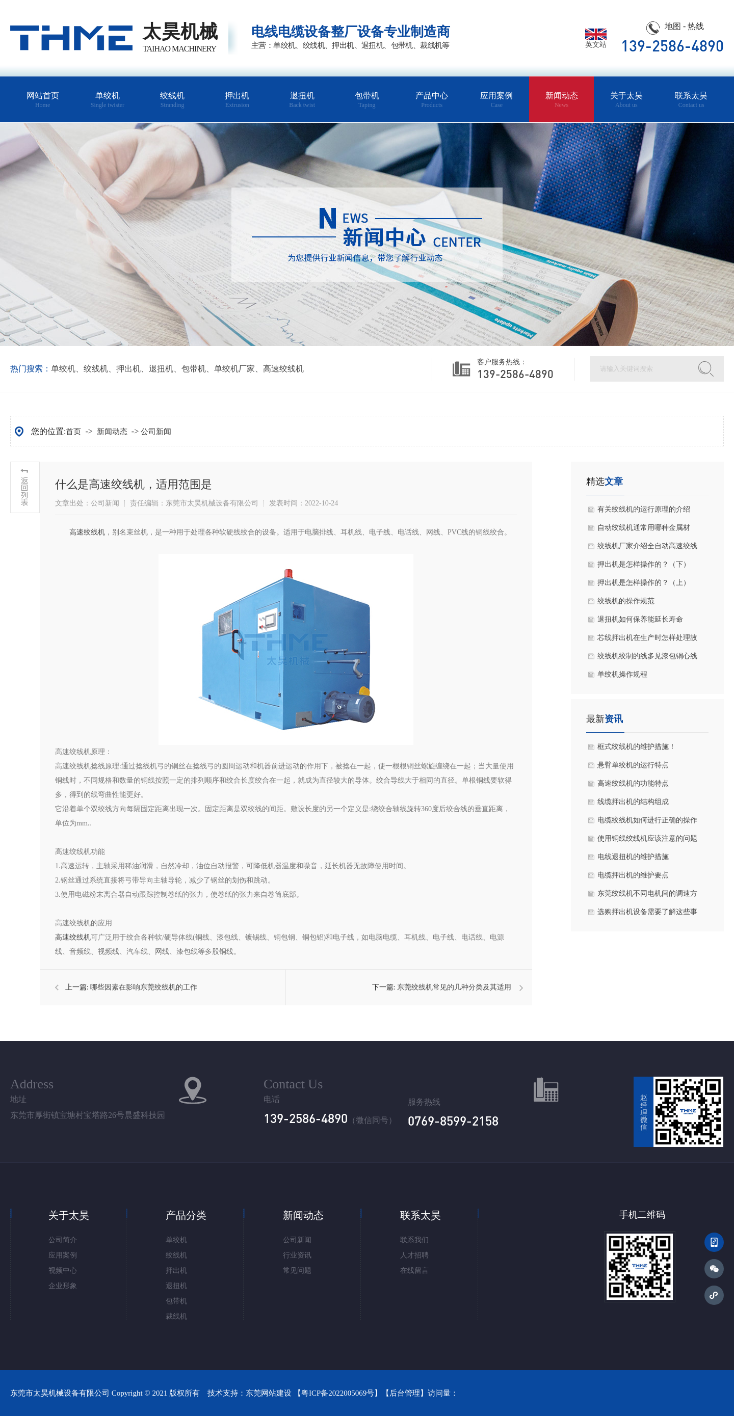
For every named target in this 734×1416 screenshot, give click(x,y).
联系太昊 (691, 100)
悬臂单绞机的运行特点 (633, 765)
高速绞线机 (283, 368)
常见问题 (297, 1270)
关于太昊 (626, 100)
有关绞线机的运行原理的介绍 (643, 509)
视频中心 (62, 1270)
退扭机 (302, 100)
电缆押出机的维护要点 (633, 875)
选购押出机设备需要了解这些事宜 (647, 914)
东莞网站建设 (269, 1393)
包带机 (366, 100)
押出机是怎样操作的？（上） (643, 582)
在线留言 (414, 1270)
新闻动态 (561, 100)
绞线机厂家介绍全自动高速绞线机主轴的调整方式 (647, 548)
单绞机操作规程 (622, 674)
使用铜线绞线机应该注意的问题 (647, 838)
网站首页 (42, 100)
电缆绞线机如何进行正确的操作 (647, 820)
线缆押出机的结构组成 (633, 802)
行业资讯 (297, 1255)
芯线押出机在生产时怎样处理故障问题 (647, 640)
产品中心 (432, 100)
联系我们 (414, 1240)
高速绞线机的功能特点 (633, 783)
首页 (73, 432)
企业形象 (62, 1286)
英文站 (596, 41)
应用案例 (496, 100)
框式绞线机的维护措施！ (636, 747)
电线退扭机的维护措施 (633, 857)
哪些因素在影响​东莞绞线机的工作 (143, 987)
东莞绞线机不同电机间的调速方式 (647, 896)
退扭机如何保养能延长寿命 (640, 619)
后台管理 (404, 1393)
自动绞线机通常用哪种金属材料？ (643, 530)
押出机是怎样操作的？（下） (643, 564)
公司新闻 (156, 432)
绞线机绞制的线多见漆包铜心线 (647, 656)
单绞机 (107, 100)
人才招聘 (414, 1255)
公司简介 (62, 1240)
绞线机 (172, 100)
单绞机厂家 (234, 368)
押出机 (237, 100)
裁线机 (176, 1316)
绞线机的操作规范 (625, 601)
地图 (673, 26)
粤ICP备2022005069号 (337, 1393)
